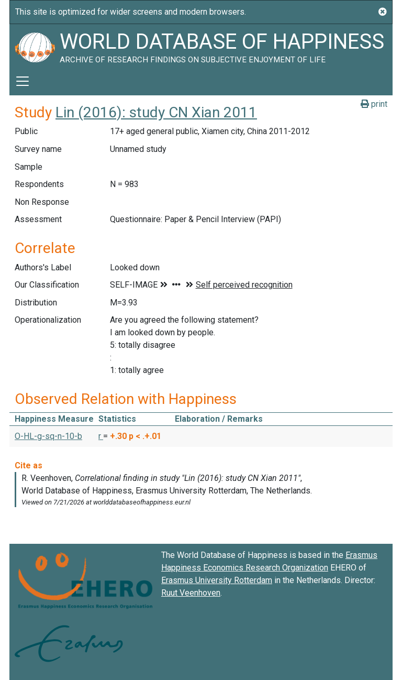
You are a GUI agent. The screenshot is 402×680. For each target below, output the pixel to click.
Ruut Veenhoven (190, 593)
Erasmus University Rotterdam (216, 580)
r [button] (100, 436)
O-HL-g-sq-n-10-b (48, 436)
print (374, 104)
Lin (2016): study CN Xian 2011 (156, 112)
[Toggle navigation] (22, 81)
